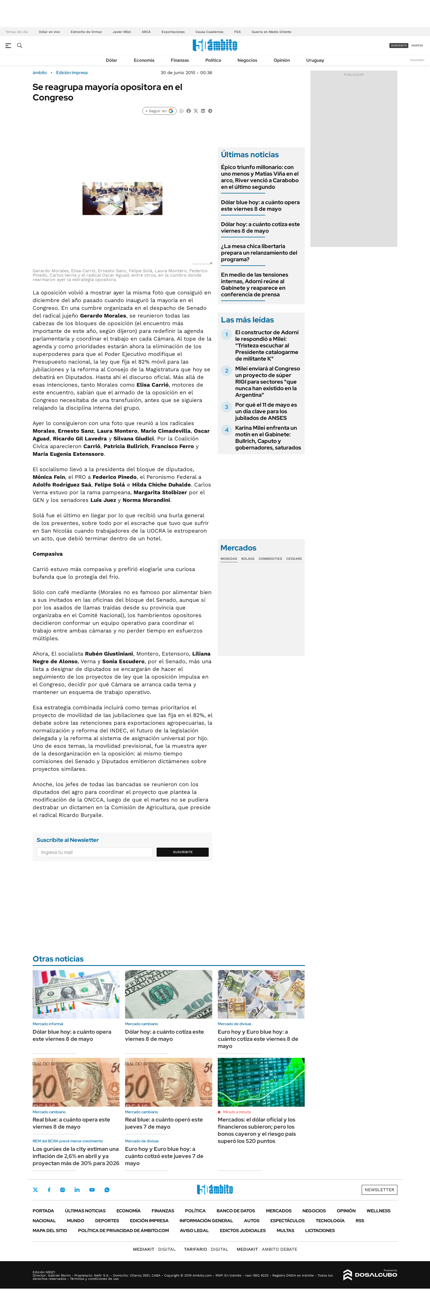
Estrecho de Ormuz (86, 32)
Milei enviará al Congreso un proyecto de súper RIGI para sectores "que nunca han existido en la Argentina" (267, 381)
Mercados (279, 1211)
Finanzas (180, 60)
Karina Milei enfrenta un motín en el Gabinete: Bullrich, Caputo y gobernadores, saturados (268, 437)
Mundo (75, 1221)
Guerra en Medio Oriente (271, 32)
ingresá (417, 45)
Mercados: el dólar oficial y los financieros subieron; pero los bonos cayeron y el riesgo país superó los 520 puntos (257, 1130)
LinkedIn (77, 1189)
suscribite (399, 45)
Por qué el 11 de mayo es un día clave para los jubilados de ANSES (266, 411)
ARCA (146, 32)
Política (213, 60)
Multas (285, 1230)
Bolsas (247, 559)
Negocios (247, 60)
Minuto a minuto (237, 1111)
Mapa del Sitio (50, 1230)
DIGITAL (154, 1249)
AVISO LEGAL (194, 1230)
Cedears (294, 559)
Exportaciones (173, 32)
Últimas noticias (85, 1211)
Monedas (228, 559)
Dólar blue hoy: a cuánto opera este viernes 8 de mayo (260, 205)
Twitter (35, 1190)
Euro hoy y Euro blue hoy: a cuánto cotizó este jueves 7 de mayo (164, 1156)
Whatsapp (106, 1189)
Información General (206, 1221)
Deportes (107, 1221)
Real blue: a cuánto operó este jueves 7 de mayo (164, 1123)
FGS (237, 32)
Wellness (379, 1211)
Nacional (44, 1221)
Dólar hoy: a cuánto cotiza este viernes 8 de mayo (260, 227)
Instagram (62, 1189)
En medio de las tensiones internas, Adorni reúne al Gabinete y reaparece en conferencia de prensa (254, 284)
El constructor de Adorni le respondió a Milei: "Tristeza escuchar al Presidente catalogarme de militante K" (267, 345)
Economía (144, 60)
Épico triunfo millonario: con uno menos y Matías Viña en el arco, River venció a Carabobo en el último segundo (260, 177)
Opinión (282, 60)
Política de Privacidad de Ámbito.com (123, 1230)
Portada (43, 1211)
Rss (360, 1221)
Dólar (111, 60)
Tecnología (330, 1221)
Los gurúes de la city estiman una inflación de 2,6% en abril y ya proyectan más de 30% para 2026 (76, 1156)
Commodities (270, 559)
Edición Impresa (149, 1221)
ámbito (40, 73)
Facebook (49, 1189)
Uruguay (315, 60)
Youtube (92, 1190)
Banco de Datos (236, 1211)
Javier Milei (122, 32)
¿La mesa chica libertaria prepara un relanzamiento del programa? (259, 253)
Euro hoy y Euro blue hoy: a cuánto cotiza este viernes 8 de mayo (258, 1039)
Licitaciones (320, 1230)
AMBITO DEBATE (267, 1249)
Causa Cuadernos (209, 32)
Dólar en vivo (49, 32)
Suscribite (183, 852)
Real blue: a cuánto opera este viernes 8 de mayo (71, 1123)
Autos (251, 1221)
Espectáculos (287, 1221)
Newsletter (417, 59)
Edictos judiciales (243, 1230)
